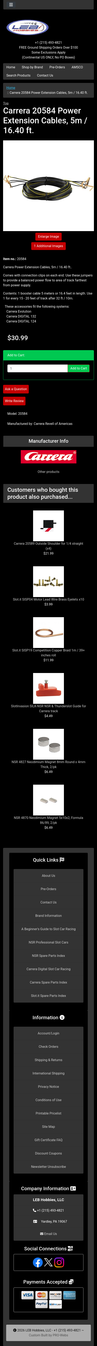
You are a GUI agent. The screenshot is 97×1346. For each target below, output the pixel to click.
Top (6, 103)
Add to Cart (78, 368)
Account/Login (48, 1033)
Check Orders (48, 1047)
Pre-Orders (57, 67)
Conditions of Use (48, 1100)
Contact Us (45, 75)
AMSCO (77, 67)
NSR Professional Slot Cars (48, 942)
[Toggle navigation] (11, 5)
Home (10, 67)
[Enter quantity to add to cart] (37, 368)
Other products (48, 472)
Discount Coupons (48, 1153)
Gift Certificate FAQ (48, 1140)
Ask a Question (16, 389)
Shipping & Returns (48, 1060)
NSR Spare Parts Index (48, 956)
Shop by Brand (32, 67)
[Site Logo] (48, 25)
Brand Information (48, 916)
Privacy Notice (48, 1087)
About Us (48, 876)
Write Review (14, 401)
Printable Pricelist (48, 1113)
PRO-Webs (60, 1335)
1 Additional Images (48, 246)
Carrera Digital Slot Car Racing (48, 969)
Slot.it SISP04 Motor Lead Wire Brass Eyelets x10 (48, 599)
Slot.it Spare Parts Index (48, 996)
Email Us (48, 1234)
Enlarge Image (48, 236)
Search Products (18, 75)
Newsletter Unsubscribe (48, 1167)
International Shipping (48, 1073)
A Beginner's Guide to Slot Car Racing (48, 929)
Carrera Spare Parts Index (48, 982)
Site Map (48, 1127)
